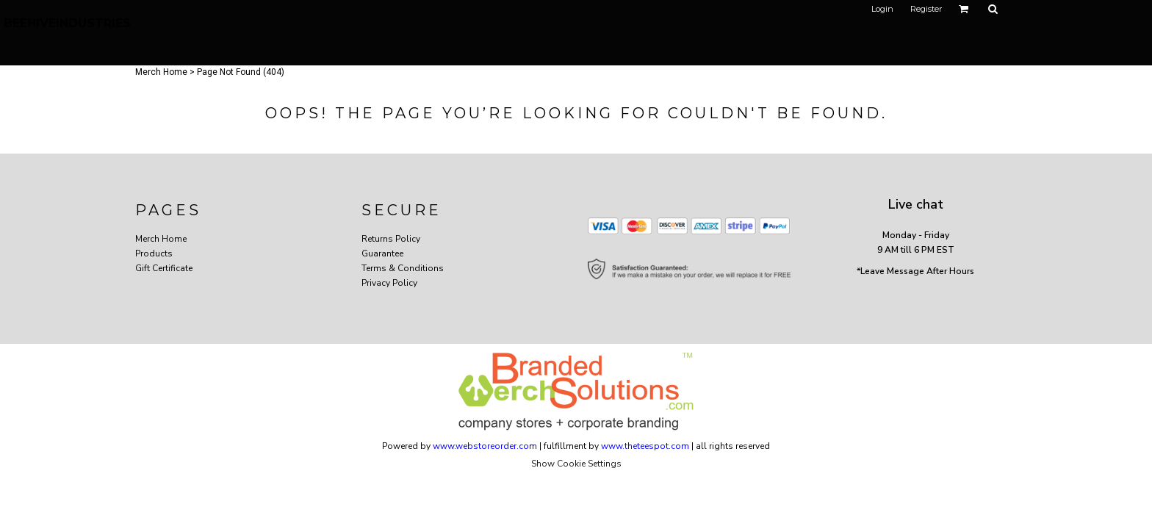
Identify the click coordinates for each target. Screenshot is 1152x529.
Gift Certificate (163, 268)
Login (882, 9)
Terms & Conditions (402, 268)
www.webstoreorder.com (485, 446)
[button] (964, 9)
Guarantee (382, 253)
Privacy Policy (389, 283)
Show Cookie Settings (576, 463)
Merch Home (161, 72)
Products (154, 253)
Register (926, 9)
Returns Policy (390, 239)
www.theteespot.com (645, 446)
